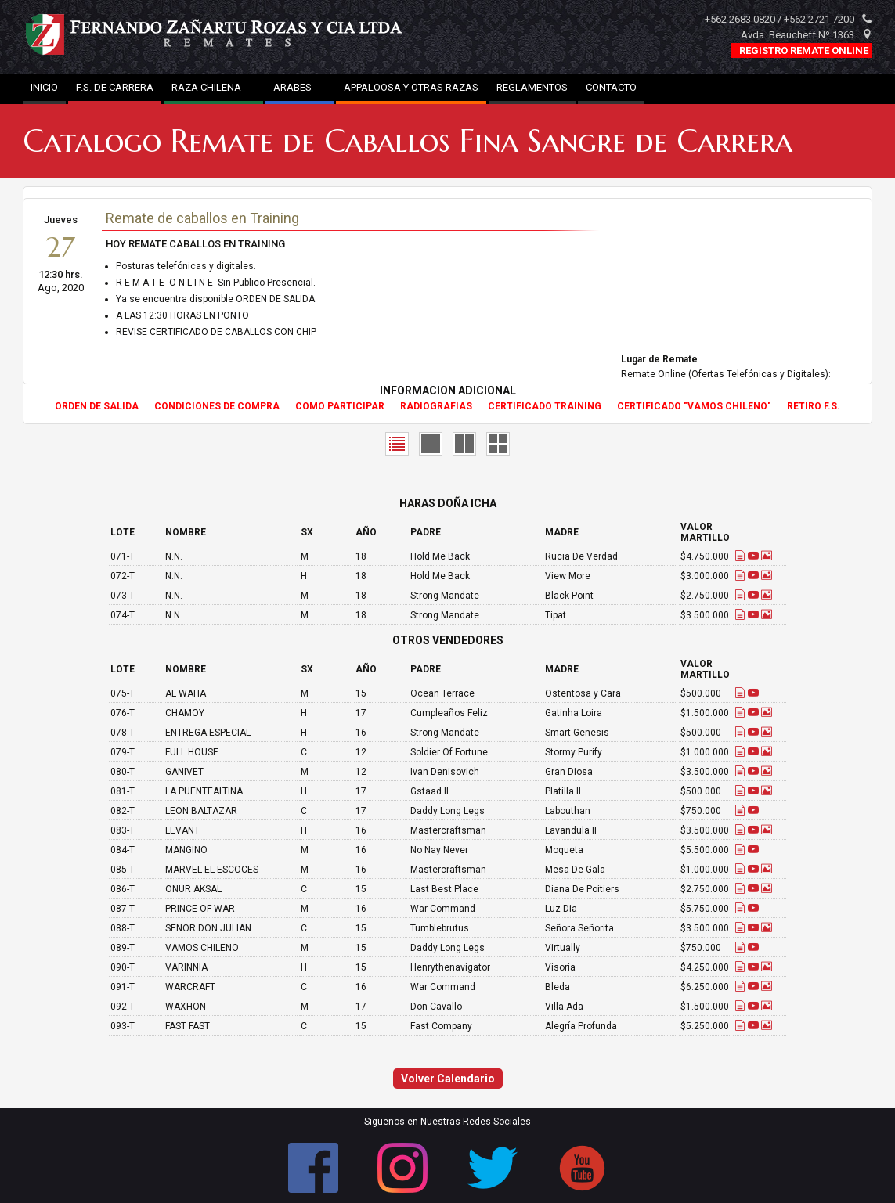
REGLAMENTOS (532, 87)
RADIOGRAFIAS (436, 406)
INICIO (44, 87)
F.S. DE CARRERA (114, 87)
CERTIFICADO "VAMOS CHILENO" (694, 406)
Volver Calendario (448, 1078)
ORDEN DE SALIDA (97, 406)
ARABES (299, 87)
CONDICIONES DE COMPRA (217, 406)
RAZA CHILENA (213, 87)
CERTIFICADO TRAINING (544, 406)
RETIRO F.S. (813, 406)
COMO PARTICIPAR (339, 406)
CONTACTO (611, 87)
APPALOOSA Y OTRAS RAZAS (411, 87)
